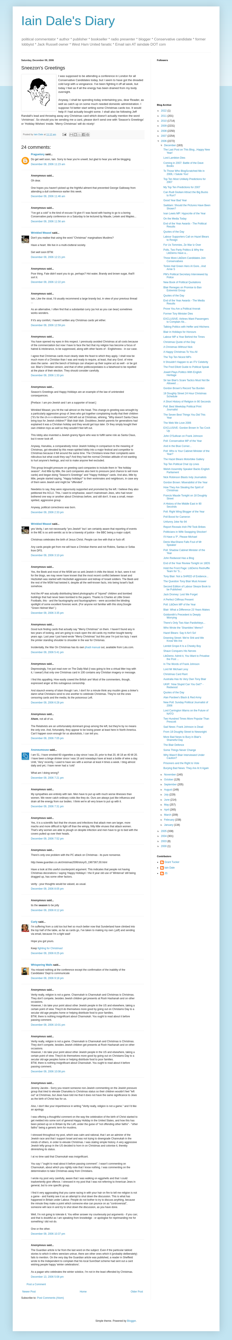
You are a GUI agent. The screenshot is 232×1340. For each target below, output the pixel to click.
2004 (164, 836)
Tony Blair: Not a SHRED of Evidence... (185, 576)
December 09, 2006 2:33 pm (47, 512)
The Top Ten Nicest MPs (177, 357)
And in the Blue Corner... (177, 446)
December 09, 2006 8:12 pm (47, 910)
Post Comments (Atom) (50, 1297)
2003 (164, 841)
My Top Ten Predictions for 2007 (181, 187)
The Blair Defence (173, 744)
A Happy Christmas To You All (180, 351)
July (166, 794)
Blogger (131, 1320)
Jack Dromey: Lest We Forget (180, 594)
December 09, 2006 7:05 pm (47, 738)
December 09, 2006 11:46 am (48, 196)
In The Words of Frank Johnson (181, 664)
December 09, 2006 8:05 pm (47, 888)
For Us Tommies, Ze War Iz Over (182, 244)
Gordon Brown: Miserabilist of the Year (185, 482)
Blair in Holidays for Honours (179, 331)
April (167, 809)
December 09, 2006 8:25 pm (47, 953)
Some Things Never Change (179, 750)
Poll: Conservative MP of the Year (182, 440)
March (168, 814)
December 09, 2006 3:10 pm (47, 555)
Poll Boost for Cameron (176, 516)
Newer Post (29, 1291)
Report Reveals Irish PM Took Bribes (184, 526)
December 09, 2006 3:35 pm (47, 612)
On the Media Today (174, 218)
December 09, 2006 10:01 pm (48, 1024)
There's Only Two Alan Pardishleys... (184, 622)
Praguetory (38, 154)
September (170, 784)
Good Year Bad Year (175, 200)
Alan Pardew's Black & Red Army (182, 697)
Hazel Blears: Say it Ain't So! (179, 632)
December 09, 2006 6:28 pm (47, 702)
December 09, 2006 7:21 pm (47, 777)
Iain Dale (170, 867)
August (168, 789)
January (169, 824)
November (170, 774)
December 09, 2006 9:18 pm (47, 978)
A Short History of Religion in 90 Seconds (186, 401)
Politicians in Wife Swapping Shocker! (185, 531)
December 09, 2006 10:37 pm (48, 1233)
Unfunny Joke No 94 (175, 521)
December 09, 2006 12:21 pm (48, 257)
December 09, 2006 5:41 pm (47, 652)
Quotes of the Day (173, 231)
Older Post (137, 1291)
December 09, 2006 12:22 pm (48, 282)
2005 (164, 831)
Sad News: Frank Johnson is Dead (183, 726)
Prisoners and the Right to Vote (181, 763)
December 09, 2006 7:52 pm (47, 838)
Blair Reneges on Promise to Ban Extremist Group (182, 289)
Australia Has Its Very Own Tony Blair (184, 679)
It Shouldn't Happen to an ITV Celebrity (185, 362)
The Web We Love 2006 (177, 422)
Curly (34, 921)
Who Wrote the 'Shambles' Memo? (183, 627)
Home (83, 1291)
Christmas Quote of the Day (179, 342)
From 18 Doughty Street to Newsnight (185, 731)
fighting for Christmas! (50, 948)
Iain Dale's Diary (68, 21)
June (167, 799)
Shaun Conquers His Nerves (179, 650)
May (167, 804)
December (170, 145)
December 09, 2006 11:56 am (48, 221)
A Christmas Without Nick (177, 346)
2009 (164, 125)
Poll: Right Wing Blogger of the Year (183, 511)
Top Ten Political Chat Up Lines (181, 464)
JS (166, 873)
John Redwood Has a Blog (178, 558)
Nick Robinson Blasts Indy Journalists (184, 477)
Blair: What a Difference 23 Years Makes (186, 609)
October (169, 779)
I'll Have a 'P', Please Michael (180, 536)
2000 (164, 846)
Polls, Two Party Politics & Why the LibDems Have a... (183, 251)
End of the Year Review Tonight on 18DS (186, 563)
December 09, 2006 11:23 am (48, 164)
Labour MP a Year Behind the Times (184, 336)
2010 (164, 120)
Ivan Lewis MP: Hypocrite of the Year (184, 213)
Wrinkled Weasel (41, 232)
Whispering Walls (42, 964)
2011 (164, 115)
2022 (164, 110)
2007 (164, 135)
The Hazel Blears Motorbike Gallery (183, 459)
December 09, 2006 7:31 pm (47, 806)
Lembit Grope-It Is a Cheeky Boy (182, 646)
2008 (164, 130)
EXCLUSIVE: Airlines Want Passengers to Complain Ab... (186, 320)
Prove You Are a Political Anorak (181, 308)
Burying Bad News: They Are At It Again (186, 768)
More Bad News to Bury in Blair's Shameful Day (182, 738)
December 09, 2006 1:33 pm (47, 375)
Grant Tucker (172, 862)
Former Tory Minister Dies (178, 313)
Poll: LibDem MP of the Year (179, 604)
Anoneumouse (40, 749)
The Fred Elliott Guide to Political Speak (186, 366)
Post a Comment (36, 1284)
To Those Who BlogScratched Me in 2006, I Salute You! (183, 172)
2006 (164, 141)
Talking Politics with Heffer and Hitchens (186, 326)
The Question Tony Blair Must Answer (184, 581)
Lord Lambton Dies (174, 157)
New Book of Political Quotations (182, 282)
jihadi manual (92, 647)
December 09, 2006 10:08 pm (48, 1071)
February (169, 819)
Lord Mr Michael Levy (175, 669)
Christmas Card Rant (175, 674)
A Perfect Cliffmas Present (178, 599)
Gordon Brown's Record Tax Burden (184, 388)
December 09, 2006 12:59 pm (48, 325)
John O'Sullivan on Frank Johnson (182, 435)
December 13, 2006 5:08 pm (47, 1276)
